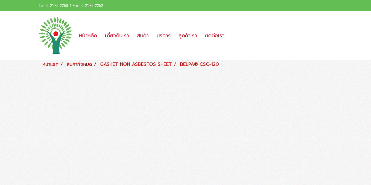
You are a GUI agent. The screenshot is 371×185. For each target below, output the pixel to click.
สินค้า (143, 35)
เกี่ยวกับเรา (117, 35)
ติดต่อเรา (214, 35)
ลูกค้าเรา (188, 35)
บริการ (164, 35)
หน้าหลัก (88, 35)
